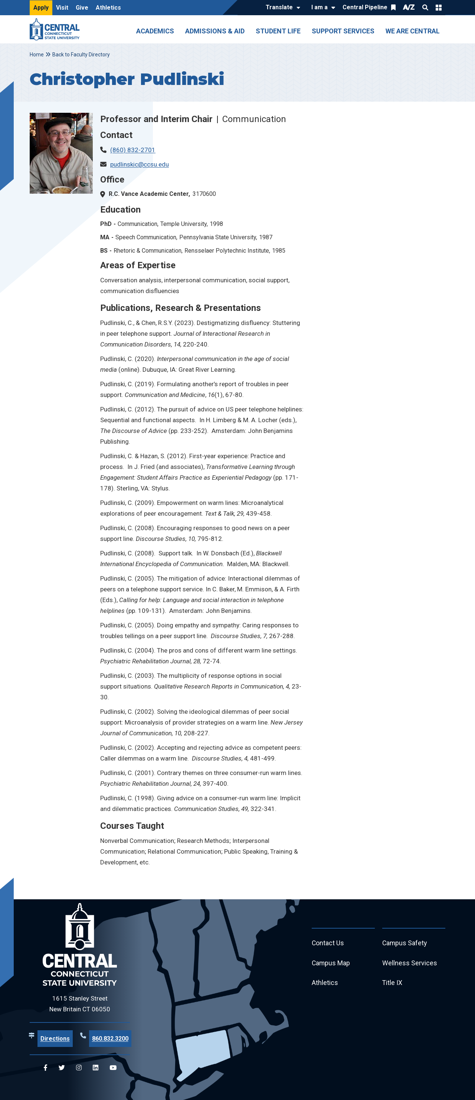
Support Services (343, 31)
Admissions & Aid (215, 31)
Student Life (278, 31)
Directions (55, 1038)
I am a (319, 7)
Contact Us (328, 943)
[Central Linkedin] (95, 1068)
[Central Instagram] (79, 1068)
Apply (41, 7)
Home (37, 55)
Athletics (108, 7)
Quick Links (438, 7)
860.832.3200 (110, 1038)
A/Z (409, 7)
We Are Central (413, 31)
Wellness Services (409, 963)
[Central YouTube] (113, 1068)
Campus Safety (405, 943)
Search (425, 7)
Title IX (392, 983)
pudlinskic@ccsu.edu (139, 164)
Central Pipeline (365, 7)
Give (82, 7)
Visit (62, 7)
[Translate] (281, 7)
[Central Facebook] (45, 1068)
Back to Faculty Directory (81, 55)
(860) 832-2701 (132, 150)
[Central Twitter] (62, 1068)
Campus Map (331, 963)
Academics (155, 31)
